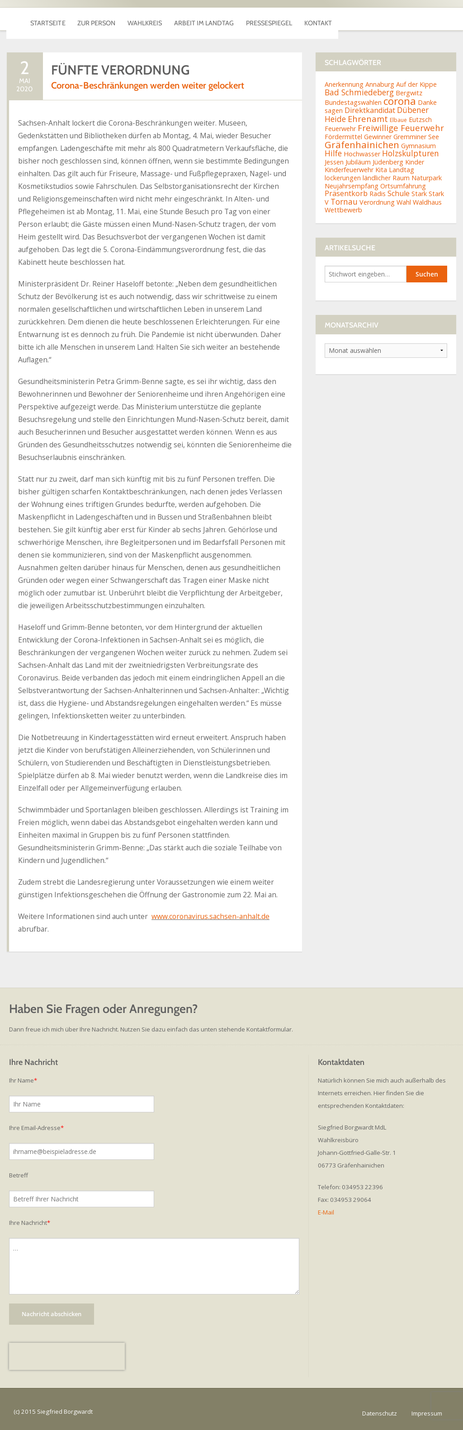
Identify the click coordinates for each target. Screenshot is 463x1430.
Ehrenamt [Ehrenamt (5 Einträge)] (368, 118)
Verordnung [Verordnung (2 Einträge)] (377, 202)
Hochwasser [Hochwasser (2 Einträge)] (362, 154)
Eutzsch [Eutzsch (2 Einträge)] (420, 119)
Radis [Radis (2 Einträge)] (377, 193)
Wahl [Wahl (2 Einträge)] (404, 202)
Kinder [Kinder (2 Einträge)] (414, 162)
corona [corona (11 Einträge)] (399, 101)
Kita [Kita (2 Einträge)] (381, 169)
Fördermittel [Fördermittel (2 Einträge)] (343, 136)
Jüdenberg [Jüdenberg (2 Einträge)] (388, 162)
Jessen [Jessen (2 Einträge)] (334, 162)
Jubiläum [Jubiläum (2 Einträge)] (358, 162)
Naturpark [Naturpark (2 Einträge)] (426, 177)
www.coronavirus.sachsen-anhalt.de (210, 916)
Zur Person (124, 18)
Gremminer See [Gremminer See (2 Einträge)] (416, 136)
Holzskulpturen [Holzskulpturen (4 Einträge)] (410, 153)
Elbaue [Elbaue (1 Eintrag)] (398, 120)
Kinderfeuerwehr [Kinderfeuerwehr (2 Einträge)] (349, 169)
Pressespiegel (357, 18)
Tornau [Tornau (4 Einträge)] (344, 201)
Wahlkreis (191, 18)
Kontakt (425, 18)
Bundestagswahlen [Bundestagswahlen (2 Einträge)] (353, 102)
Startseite (57, 18)
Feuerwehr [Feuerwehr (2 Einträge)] (340, 128)
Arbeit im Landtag (271, 18)
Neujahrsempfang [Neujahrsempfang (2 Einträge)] (351, 186)
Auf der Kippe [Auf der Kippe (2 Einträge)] (416, 84)
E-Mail (326, 1212)
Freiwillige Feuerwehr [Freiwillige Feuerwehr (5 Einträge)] (401, 127)
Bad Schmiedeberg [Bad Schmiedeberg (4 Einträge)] (359, 92)
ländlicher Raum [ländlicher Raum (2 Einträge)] (386, 177)
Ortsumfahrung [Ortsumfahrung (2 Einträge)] (403, 186)
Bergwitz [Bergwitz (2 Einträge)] (409, 93)
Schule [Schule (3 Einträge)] (398, 193)
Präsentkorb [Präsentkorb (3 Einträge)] (346, 193)
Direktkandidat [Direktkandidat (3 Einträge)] (370, 110)
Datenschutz (379, 1413)
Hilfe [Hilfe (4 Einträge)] (333, 153)
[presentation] (67, 1356)
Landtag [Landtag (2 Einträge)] (401, 169)
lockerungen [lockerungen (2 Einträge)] (343, 177)
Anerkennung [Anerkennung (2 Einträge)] (344, 84)
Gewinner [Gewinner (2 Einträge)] (378, 136)
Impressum (426, 1413)
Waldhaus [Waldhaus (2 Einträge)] (427, 202)
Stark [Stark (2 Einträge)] (419, 193)
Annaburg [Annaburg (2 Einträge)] (379, 84)
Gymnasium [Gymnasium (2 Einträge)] (418, 145)
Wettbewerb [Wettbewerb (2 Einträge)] (343, 210)
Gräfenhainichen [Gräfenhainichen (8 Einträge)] (362, 144)
